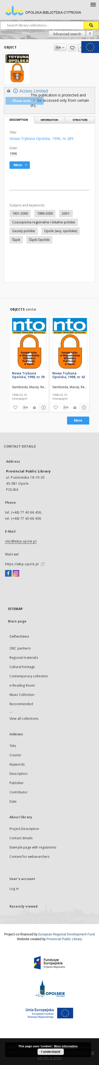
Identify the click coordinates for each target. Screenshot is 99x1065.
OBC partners (20, 648)
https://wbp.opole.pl (22, 564)
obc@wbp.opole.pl (21, 541)
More (78, 420)
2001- (66, 213)
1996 (13, 153)
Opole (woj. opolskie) (60, 231)
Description (18, 773)
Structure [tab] (80, 119)
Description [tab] (19, 120)
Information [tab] (49, 119)
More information (66, 1046)
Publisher (17, 783)
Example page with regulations (33, 847)
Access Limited (27, 91)
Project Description (24, 829)
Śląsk (16, 239)
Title (13, 746)
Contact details (21, 838)
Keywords (17, 764)
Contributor (19, 792)
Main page (17, 621)
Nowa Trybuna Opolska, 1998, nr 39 (28, 375)
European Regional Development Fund (66, 934)
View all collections (24, 718)
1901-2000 (20, 213)
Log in (14, 888)
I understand (50, 1052)
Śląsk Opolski (39, 239)
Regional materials (24, 657)
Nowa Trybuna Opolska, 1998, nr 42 (68, 375)
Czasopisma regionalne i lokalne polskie (43, 222)
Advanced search (67, 34)
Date (13, 801)
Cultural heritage (22, 667)
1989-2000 (45, 213)
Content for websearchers (30, 856)
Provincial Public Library (64, 939)
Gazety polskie (23, 231)
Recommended (21, 704)
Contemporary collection (29, 676)
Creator (15, 755)
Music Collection (22, 694)
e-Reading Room (22, 685)
